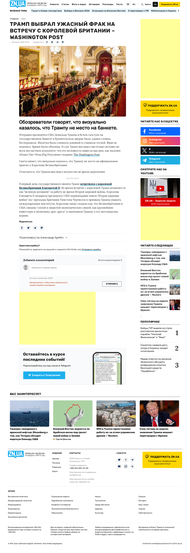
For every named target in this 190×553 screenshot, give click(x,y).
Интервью (94, 4)
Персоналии (57, 513)
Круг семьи (144, 505)
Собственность (145, 513)
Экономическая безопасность (65, 509)
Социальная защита (60, 496)
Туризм (142, 509)
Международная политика (20, 501)
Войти (148, 4)
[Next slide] (178, 10)
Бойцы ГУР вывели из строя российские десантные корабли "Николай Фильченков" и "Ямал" (156, 333)
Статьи (65, 4)
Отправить (112, 284)
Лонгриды (107, 4)
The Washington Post (86, 154)
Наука (98, 496)
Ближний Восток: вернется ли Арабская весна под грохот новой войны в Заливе (155, 275)
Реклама (56, 463)
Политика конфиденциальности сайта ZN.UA (162, 544)
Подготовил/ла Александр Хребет (41, 237)
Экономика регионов (17, 517)
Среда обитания (102, 505)
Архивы (55, 459)
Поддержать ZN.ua (169, 4)
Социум (142, 496)
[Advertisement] (57, 318)
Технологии (100, 501)
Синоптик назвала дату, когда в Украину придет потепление (154, 348)
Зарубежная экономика (62, 501)
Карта (55, 471)
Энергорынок (14, 509)
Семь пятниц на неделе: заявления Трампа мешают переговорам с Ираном (154, 306)
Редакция (56, 467)
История (142, 501)
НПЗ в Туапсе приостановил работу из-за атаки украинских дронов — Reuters (155, 290)
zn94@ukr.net (75, 475)
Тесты (119, 4)
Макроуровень (14, 505)
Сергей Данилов (63, 439)
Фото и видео (79, 4)
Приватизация (14, 513)
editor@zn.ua (84, 482)
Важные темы (18, 11)
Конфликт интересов (60, 505)
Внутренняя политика (18, 496)
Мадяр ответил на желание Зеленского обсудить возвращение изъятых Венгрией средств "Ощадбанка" (156, 365)
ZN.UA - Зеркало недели (160, 200)
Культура (99, 513)
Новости (54, 4)
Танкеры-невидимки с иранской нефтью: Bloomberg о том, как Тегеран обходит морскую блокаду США (154, 258)
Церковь (99, 509)
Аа (155, 4)
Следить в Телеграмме (44, 375)
